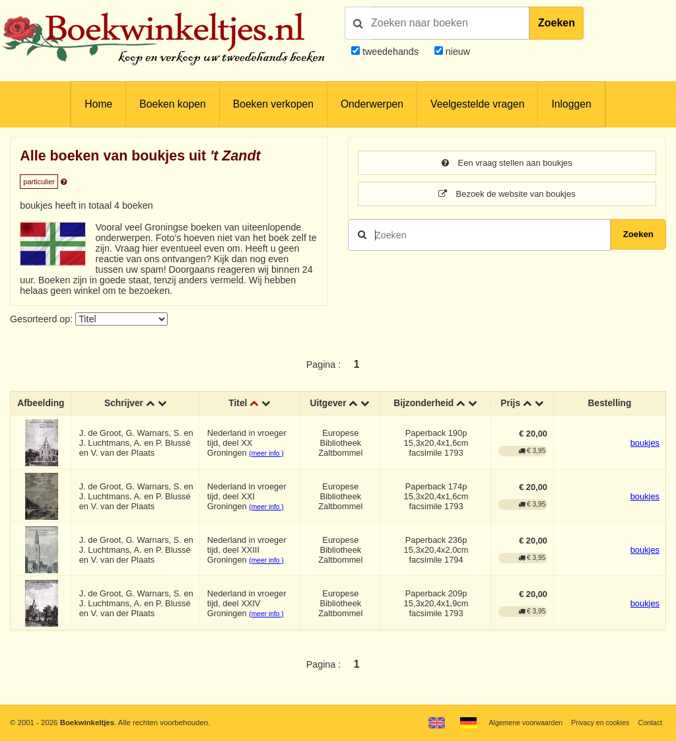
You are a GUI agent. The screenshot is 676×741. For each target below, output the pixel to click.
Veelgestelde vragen (477, 104)
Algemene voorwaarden (516, 722)
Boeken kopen (172, 104)
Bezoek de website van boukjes (507, 195)
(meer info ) (267, 454)
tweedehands (390, 51)
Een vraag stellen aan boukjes (507, 163)
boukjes (644, 443)
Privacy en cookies (595, 722)
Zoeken (556, 22)
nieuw (456, 51)
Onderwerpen (372, 104)
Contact (649, 722)
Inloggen (571, 104)
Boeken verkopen (273, 104)
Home (98, 104)
